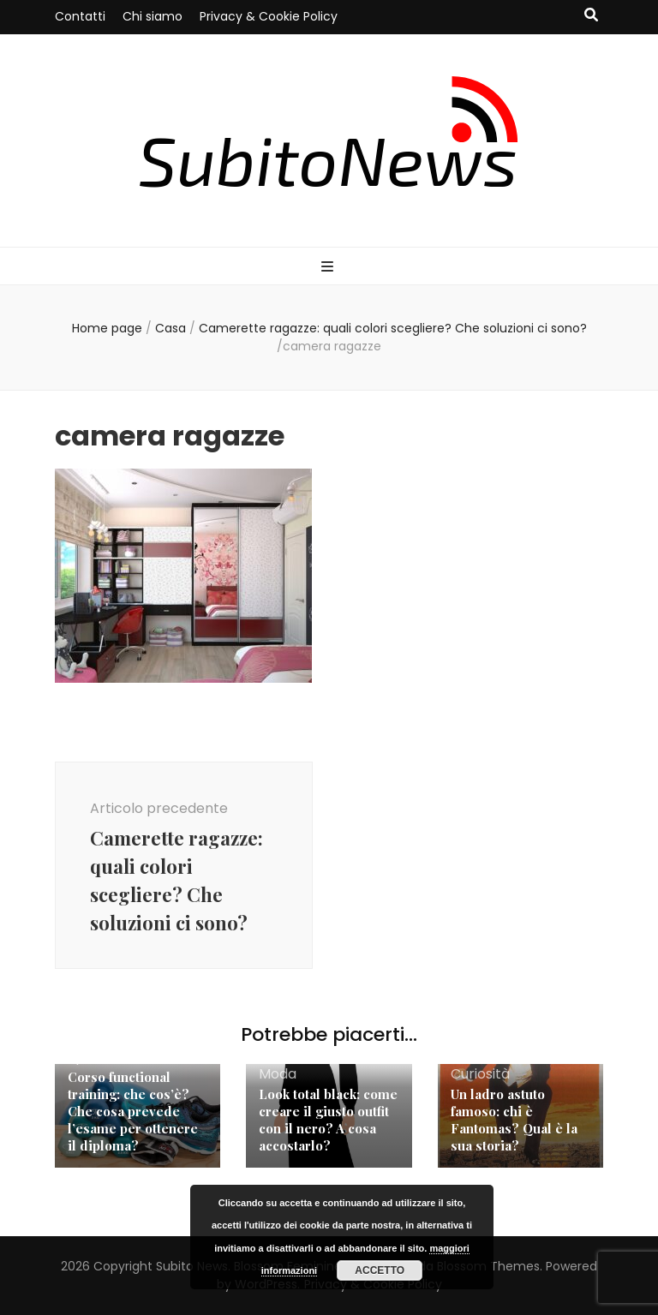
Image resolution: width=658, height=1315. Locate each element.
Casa (170, 328)
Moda (277, 1074)
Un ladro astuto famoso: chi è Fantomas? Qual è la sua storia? (514, 1119)
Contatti (80, 16)
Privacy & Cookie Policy (269, 16)
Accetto (379, 1270)
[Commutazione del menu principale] (329, 267)
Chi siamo (152, 16)
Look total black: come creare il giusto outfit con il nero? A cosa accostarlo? (328, 1119)
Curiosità (480, 1074)
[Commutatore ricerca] (591, 15)
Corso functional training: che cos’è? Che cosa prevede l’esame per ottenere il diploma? (133, 1111)
